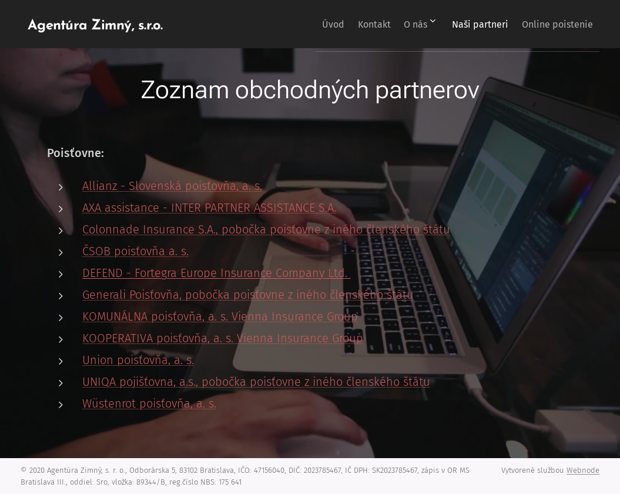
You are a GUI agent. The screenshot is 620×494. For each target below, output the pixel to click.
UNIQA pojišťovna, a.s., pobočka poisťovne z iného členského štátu (256, 382)
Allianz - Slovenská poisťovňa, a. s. (172, 186)
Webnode (583, 470)
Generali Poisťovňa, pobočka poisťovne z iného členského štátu (248, 295)
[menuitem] (301, 24)
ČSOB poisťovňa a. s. (135, 251)
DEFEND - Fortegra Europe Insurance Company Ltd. (216, 273)
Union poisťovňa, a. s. (138, 360)
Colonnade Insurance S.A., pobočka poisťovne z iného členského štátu (266, 229)
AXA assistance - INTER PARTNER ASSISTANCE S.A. (209, 208)
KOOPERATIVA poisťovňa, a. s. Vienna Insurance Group (222, 338)
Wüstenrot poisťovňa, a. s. (149, 403)
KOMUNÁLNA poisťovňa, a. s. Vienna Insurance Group (220, 316)
